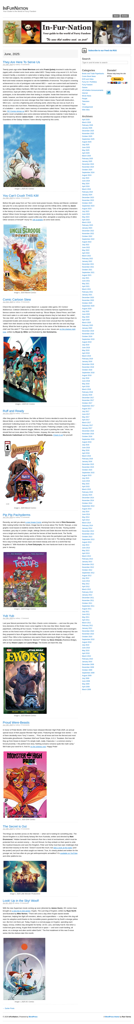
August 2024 (86, 175)
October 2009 (87, 670)
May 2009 (85, 684)
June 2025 (86, 147)
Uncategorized (87, 107)
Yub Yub (8, 616)
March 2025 (86, 156)
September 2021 (88, 272)
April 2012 (86, 587)
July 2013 (85, 545)
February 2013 (87, 559)
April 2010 (86, 653)
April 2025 (86, 153)
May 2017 (85, 417)
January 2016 (87, 461)
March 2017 (86, 423)
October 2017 (87, 403)
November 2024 (88, 167)
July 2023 (85, 211)
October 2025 (87, 136)
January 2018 (87, 395)
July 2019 (85, 345)
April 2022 (86, 253)
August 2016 (86, 442)
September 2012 (88, 573)
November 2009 (88, 667)
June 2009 (86, 681)
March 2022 (86, 256)
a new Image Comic (33, 522)
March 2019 (86, 356)
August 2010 (86, 642)
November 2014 (88, 500)
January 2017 (87, 428)
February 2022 (87, 259)
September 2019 (88, 339)
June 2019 (86, 348)
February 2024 (87, 192)
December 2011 (88, 598)
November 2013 (88, 534)
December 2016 (88, 431)
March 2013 (86, 556)
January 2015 (87, 495)
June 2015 (86, 481)
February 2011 (87, 625)
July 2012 (85, 578)
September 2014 (88, 506)
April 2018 (86, 387)
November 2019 (88, 334)
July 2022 (85, 245)
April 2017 (86, 420)
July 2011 (85, 612)
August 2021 (86, 275)
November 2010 (88, 634)
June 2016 (86, 448)
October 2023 (87, 203)
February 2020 (87, 325)
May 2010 (85, 651)
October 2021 (87, 270)
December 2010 (88, 631)
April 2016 (86, 453)
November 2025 (88, 134)
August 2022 (86, 242)
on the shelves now (38, 747)
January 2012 (87, 595)
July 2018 (85, 378)
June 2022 (86, 247)
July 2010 (85, 645)
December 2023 (88, 197)
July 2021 (85, 278)
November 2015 (88, 467)
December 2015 (88, 464)
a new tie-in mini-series (21, 911)
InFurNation (15, 8)
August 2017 (86, 409)
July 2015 (85, 478)
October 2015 (87, 470)
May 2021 (85, 284)
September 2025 (88, 139)
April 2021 (86, 286)
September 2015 (88, 473)
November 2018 (88, 367)
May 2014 (85, 517)
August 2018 (86, 375)
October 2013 (87, 537)
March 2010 (86, 656)
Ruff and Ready (13, 411)
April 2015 (86, 487)
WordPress (33, 1017)
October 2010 (87, 637)
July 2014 (85, 512)
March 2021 (86, 289)
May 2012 (85, 584)
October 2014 (87, 503)
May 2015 (85, 484)
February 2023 (87, 225)
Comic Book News (89, 76)
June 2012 (86, 581)
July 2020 (85, 311)
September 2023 (88, 206)
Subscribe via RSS (102, 50)
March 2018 (86, 389)
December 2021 (88, 264)
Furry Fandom (87, 85)
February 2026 (87, 125)
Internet (85, 93)
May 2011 (85, 617)
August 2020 (86, 309)
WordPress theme (112, 1017)
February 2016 (87, 459)
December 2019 (88, 331)
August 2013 (86, 542)
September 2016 (88, 439)
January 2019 (87, 361)
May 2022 (85, 250)
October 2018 (87, 370)
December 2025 (88, 131)
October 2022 (87, 236)
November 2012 (88, 567)
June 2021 (86, 281)
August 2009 (86, 676)
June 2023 (86, 214)
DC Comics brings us (15, 111)
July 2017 (85, 411)
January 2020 (87, 328)
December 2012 (88, 564)
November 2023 (88, 200)
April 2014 (86, 520)
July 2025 (85, 145)
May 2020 (85, 317)
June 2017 (86, 414)
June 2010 (86, 648)
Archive (124, 16)
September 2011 (88, 606)
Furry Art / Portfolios (89, 82)
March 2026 (86, 122)
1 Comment (25, 413)
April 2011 (86, 620)
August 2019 (86, 342)
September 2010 (88, 639)
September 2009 (88, 673)
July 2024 (85, 178)
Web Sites (86, 110)
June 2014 (86, 514)
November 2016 (88, 434)
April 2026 (86, 120)
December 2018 (88, 364)
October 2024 (87, 170)
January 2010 (87, 662)
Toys (84, 104)
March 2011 (86, 623)
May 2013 (85, 551)
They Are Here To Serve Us (21, 62)
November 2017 (88, 400)
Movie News (86, 96)
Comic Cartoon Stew (17, 299)
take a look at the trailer (62, 848)
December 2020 (88, 297)
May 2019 (85, 350)
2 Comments (25, 198)
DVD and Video (88, 79)
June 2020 (86, 314)
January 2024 (87, 195)
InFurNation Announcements (92, 90)
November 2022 (88, 234)
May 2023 (85, 217)
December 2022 (88, 231)
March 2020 (86, 323)
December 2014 (88, 498)
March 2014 (86, 523)
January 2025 (87, 161)
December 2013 (88, 531)
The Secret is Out (15, 826)
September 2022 (88, 239)
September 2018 (88, 373)
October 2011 (87, 603)
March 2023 (86, 222)
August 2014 (86, 509)
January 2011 (87, 628)
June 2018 (86, 381)
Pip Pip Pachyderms (16, 515)
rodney (17, 64)
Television (85, 101)
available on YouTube (68, 853)
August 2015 (86, 475)
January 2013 (87, 562)
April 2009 (86, 687)
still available (38, 220)
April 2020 (86, 320)
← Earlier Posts (8, 1008)
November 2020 (88, 300)
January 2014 (87, 528)
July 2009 (85, 678)
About (116, 16)
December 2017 (88, 398)
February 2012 (87, 592)
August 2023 (86, 209)
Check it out (58, 435)
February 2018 (87, 392)
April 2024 (86, 186)
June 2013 (86, 548)
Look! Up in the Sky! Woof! (21, 900)
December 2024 (88, 164)
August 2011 (86, 609)
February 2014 (87, 525)
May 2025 (85, 150)
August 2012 (86, 576)
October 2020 (87, 303)
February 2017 (87, 425)
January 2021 (87, 295)
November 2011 (88, 600)
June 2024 (86, 181)
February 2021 (87, 292)
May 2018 (85, 384)
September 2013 (88, 539)
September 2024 (88, 172)
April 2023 (86, 220)
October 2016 (87, 436)
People (84, 99)
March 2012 (86, 589)
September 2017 (88, 406)
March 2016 (86, 456)
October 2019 (87, 336)
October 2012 (87, 570)
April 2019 (86, 353)
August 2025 (86, 142)
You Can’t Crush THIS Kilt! (21, 195)
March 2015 (86, 489)
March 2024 (86, 189)
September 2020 (88, 306)
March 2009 (86, 689)
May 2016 (85, 450)
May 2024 (85, 184)
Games (84, 87)
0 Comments (25, 64)
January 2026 (87, 128)
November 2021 (88, 267)
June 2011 (86, 614)
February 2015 (87, 492)
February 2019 (87, 359)
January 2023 (87, 228)
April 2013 (86, 553)
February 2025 (87, 159)
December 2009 (88, 664)
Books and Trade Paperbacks (93, 74)
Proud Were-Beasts (16, 722)
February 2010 (87, 659)
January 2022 (87, 261)
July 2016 (85, 445)
